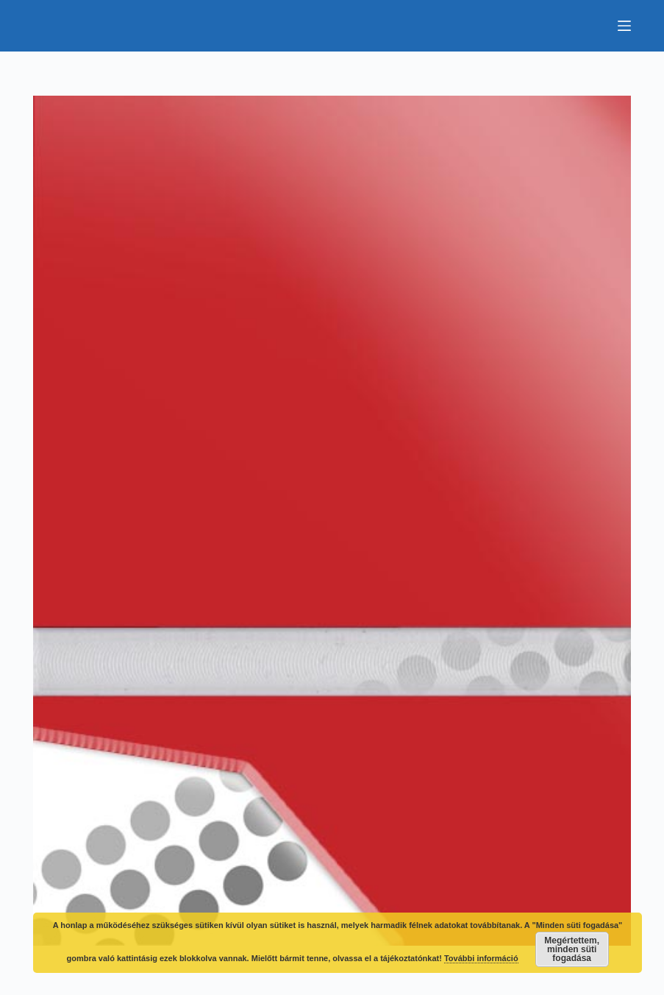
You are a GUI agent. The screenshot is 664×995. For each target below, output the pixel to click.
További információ (481, 958)
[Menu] (624, 25)
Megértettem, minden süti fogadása (571, 949)
